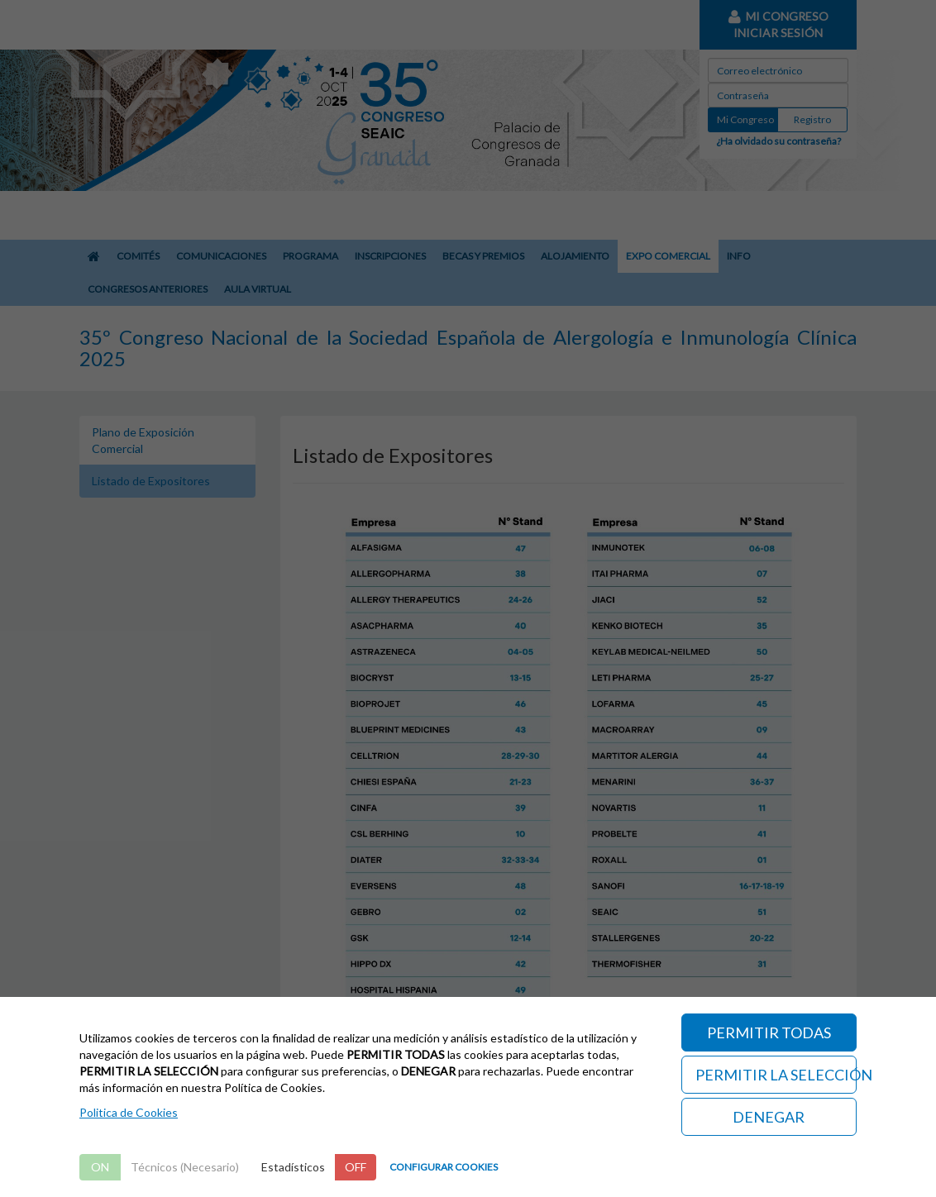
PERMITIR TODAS (769, 1032)
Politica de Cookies (128, 1112)
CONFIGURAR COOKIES (443, 1167)
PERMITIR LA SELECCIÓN (776, 1075)
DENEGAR (769, 1117)
